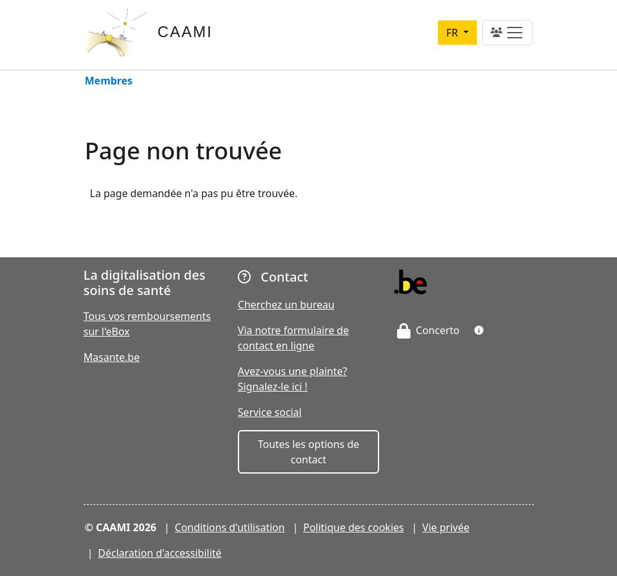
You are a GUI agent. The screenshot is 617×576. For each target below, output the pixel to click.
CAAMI (184, 31)
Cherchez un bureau (286, 305)
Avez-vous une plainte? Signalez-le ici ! (292, 379)
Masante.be (112, 357)
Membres (109, 82)
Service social (270, 412)
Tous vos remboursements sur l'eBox (147, 324)
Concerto (428, 330)
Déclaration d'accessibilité (159, 553)
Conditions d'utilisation (230, 527)
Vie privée (446, 527)
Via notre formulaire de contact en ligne (293, 338)
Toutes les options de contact (308, 452)
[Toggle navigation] (507, 32)
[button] (479, 330)
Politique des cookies (353, 527)
